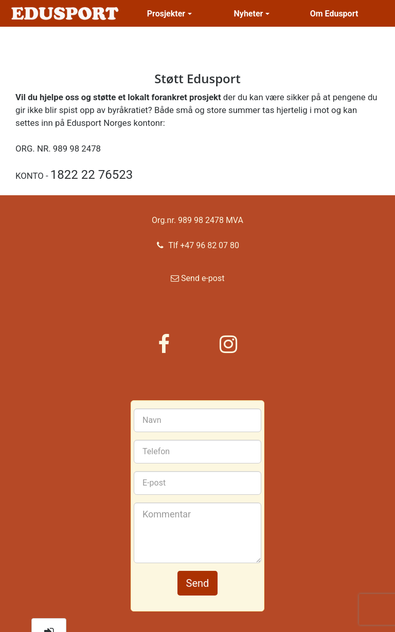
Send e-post (198, 282)
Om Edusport (334, 13)
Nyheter (252, 13)
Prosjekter (169, 13)
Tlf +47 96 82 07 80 (197, 244)
